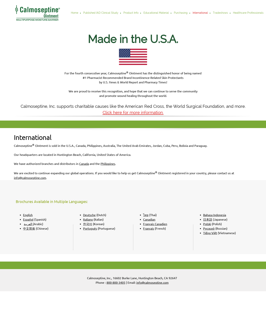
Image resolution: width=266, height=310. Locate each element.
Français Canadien (155, 224)
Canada (84, 163)
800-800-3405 (116, 282)
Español (28, 219)
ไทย (145, 215)
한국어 (87, 224)
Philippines (108, 163)
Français (148, 228)
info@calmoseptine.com (30, 178)
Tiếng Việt (210, 233)
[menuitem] (75, 13)
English (28, 215)
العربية (28, 224)
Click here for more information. (133, 112)
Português (90, 228)
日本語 (207, 219)
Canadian (149, 219)
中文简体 (29, 228)
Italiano (88, 219)
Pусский (209, 228)
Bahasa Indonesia (214, 215)
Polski (207, 224)
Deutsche (89, 215)
